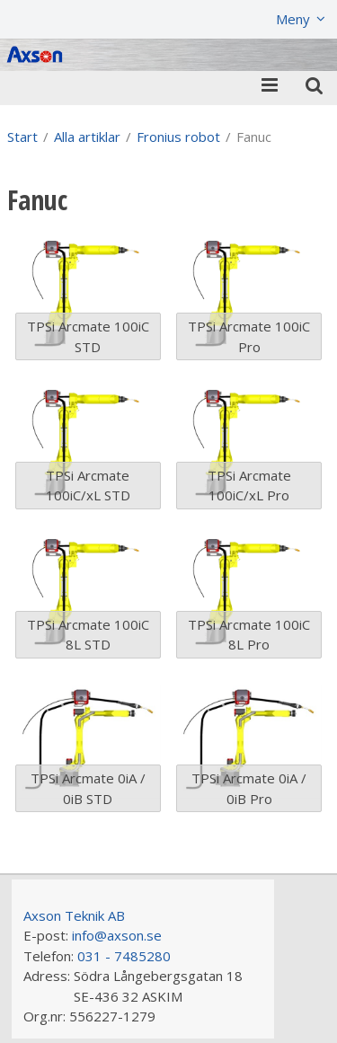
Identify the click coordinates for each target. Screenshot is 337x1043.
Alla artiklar (87, 137)
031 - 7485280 (124, 956)
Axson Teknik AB (74, 915)
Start (22, 137)
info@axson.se (117, 935)
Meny (293, 19)
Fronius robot (178, 137)
